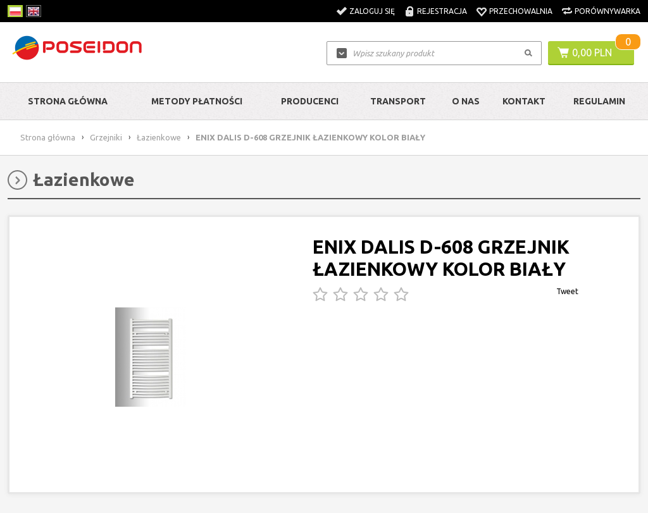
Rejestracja (442, 11)
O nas (466, 101)
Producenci (310, 101)
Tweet (567, 291)
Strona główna (68, 101)
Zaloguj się (372, 11)
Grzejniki (106, 137)
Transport (398, 101)
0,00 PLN (592, 52)
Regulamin (599, 101)
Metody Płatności (196, 101)
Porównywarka (607, 11)
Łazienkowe (159, 137)
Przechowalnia (520, 11)
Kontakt (523, 101)
